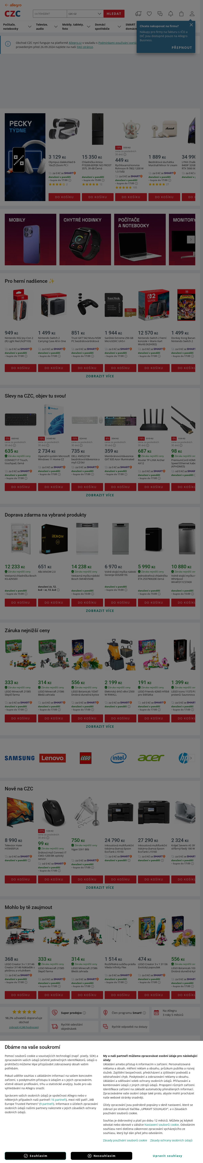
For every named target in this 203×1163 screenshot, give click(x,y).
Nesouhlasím (101, 1155)
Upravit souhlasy (167, 1156)
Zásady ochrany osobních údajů (171, 1140)
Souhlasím (35, 1155)
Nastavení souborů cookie (162, 1125)
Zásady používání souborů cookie (125, 1140)
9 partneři (46, 1104)
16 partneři (58, 1100)
